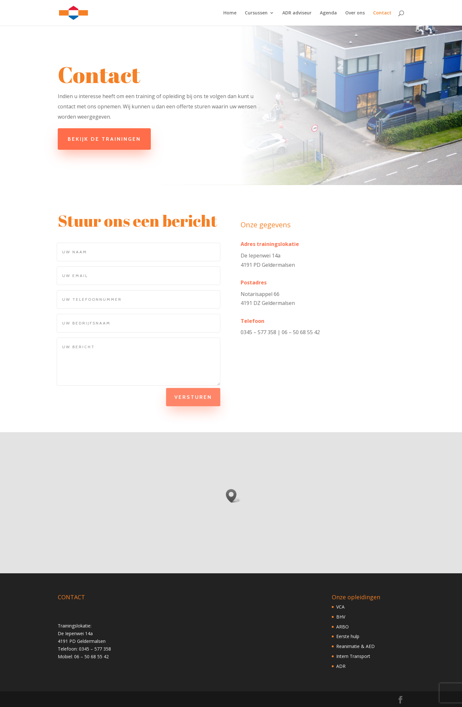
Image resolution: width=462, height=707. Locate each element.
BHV (340, 617)
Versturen (188, 397)
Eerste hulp (347, 636)
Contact (382, 13)
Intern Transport (353, 656)
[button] (233, 496)
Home (229, 13)
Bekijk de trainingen (107, 139)
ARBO (342, 627)
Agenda (328, 13)
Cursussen (256, 13)
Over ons (355, 13)
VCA (340, 607)
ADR (341, 666)
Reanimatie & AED (355, 646)
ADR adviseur (297, 13)
